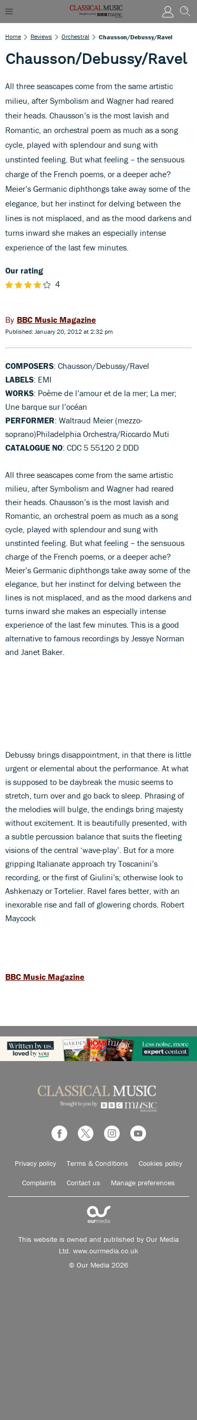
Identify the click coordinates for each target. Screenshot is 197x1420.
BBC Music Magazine (45, 976)
